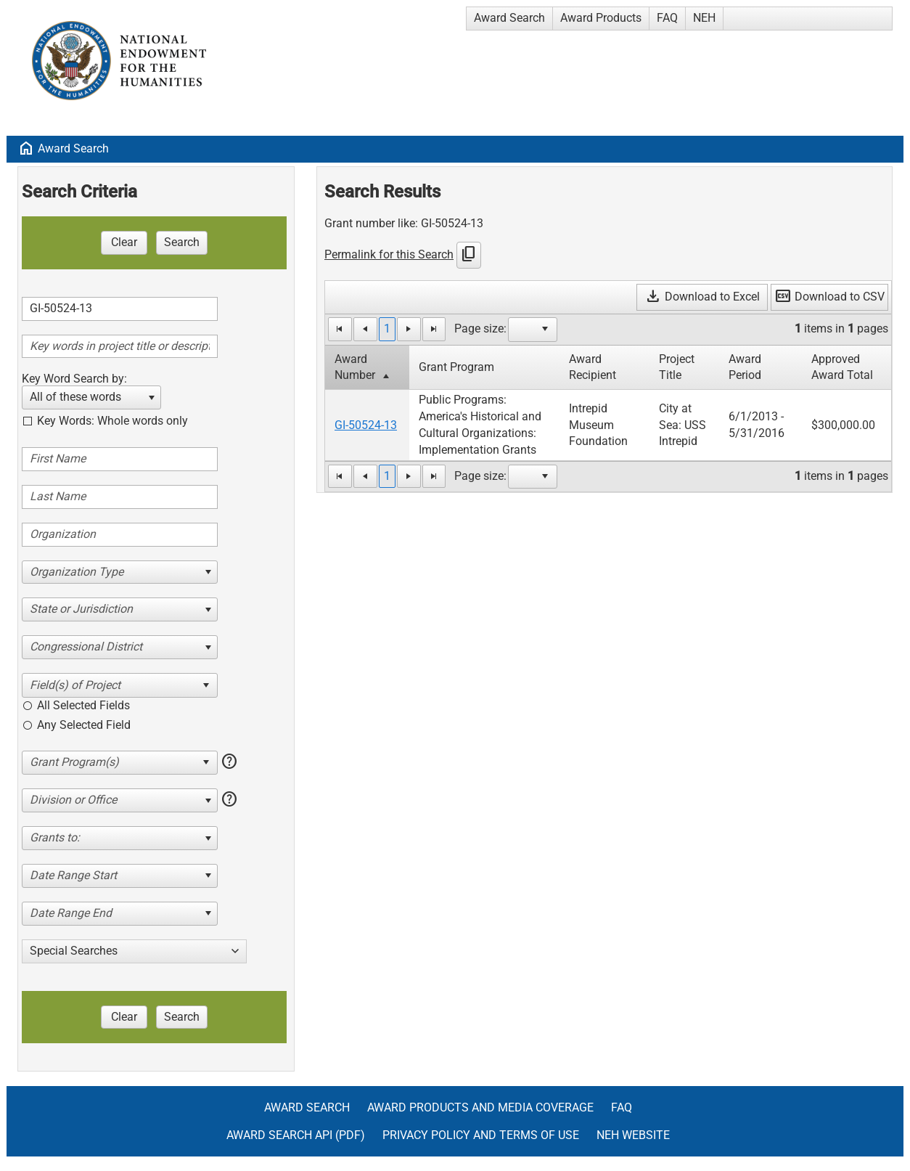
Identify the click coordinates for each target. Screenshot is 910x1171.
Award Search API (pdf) (295, 1135)
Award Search (509, 18)
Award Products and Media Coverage (480, 1107)
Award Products (600, 18)
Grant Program (456, 367)
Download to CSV (829, 296)
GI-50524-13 (366, 425)
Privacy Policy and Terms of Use (480, 1135)
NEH (704, 18)
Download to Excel (702, 296)
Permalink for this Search (389, 254)
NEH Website (633, 1135)
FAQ (667, 18)
